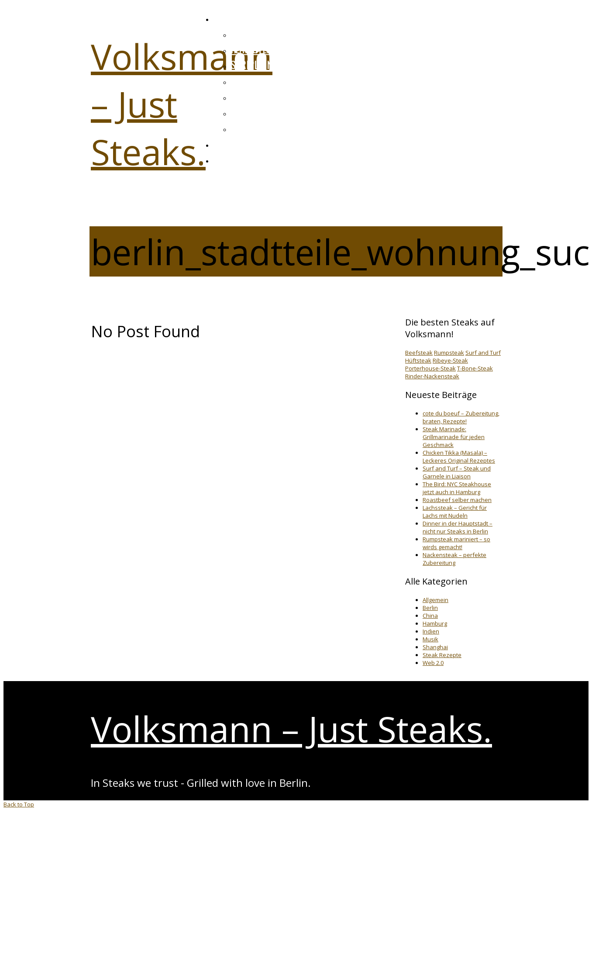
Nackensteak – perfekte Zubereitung (454, 559)
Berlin (430, 608)
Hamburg (435, 623)
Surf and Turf (483, 352)
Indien (431, 631)
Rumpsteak (449, 352)
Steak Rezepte (442, 655)
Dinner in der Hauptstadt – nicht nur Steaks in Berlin (457, 527)
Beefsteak (419, 352)
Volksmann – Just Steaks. (291, 728)
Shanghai (435, 647)
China (430, 615)
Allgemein (435, 600)
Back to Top (18, 804)
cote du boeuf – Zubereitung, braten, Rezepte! (461, 417)
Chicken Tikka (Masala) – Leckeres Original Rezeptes (459, 456)
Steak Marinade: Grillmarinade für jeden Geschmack (454, 437)
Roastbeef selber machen (457, 500)
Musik (430, 639)
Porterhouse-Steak (430, 368)
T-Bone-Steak (475, 368)
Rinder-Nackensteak (432, 376)
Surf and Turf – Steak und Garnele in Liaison (457, 472)
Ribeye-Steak (450, 360)
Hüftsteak (418, 360)
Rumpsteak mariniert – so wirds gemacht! (456, 543)
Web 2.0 (433, 663)
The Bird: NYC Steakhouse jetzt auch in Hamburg (457, 488)
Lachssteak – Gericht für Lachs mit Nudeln (455, 511)
